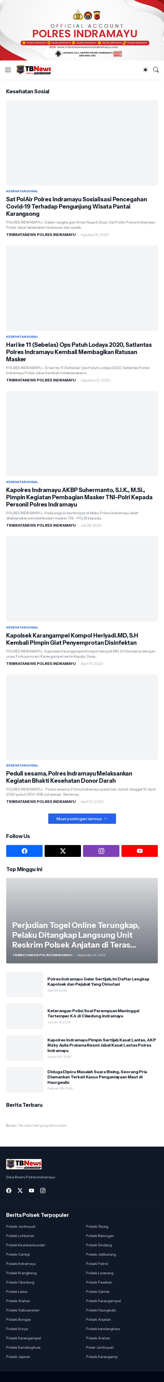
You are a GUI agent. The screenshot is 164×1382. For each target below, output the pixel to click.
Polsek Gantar (98, 1291)
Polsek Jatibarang (101, 1254)
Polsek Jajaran (18, 1356)
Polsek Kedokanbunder (25, 1245)
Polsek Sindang (99, 1245)
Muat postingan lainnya (79, 818)
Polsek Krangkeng (21, 1273)
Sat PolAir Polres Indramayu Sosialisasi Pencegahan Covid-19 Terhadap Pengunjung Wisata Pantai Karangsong (76, 206)
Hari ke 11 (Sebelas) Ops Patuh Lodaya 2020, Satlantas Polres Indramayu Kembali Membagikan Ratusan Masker (79, 352)
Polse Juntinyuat (99, 1347)
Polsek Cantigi (18, 1254)
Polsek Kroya (17, 1328)
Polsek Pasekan (99, 1282)
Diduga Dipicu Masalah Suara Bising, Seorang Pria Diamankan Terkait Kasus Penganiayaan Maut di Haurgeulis (97, 1077)
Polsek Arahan (18, 1301)
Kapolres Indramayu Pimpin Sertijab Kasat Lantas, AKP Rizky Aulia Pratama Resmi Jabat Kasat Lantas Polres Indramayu (101, 1045)
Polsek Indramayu (21, 1263)
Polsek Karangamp (102, 1356)
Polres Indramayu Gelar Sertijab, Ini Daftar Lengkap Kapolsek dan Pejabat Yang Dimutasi (98, 981)
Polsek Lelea (16, 1291)
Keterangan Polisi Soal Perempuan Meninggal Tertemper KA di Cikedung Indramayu (93, 1013)
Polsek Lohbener (20, 1235)
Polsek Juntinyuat (20, 1226)
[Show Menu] (8, 70)
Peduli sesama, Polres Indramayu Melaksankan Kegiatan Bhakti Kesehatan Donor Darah (69, 777)
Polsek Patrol (97, 1263)
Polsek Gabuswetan (22, 1310)
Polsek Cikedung (20, 1282)
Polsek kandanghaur (103, 1328)
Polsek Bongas (18, 1319)
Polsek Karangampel (103, 1301)
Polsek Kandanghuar (23, 1347)
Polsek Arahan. (98, 1338)
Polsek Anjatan (98, 1319)
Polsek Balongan (100, 1235)
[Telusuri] (156, 70)
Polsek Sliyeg (97, 1226)
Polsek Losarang (99, 1273)
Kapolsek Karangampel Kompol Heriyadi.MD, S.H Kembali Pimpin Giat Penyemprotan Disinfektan (72, 639)
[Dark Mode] (145, 70)
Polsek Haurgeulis (101, 1310)
